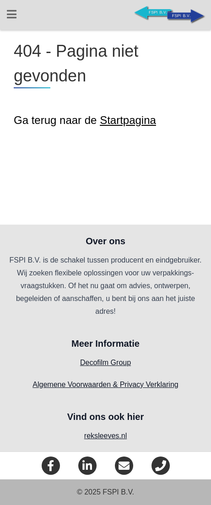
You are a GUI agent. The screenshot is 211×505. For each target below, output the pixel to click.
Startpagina (128, 120)
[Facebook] (51, 466)
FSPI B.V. (118, 492)
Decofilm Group (105, 362)
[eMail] (124, 466)
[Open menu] (11, 15)
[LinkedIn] (87, 466)
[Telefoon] (160, 466)
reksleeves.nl (105, 436)
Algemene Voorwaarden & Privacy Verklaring (105, 384)
